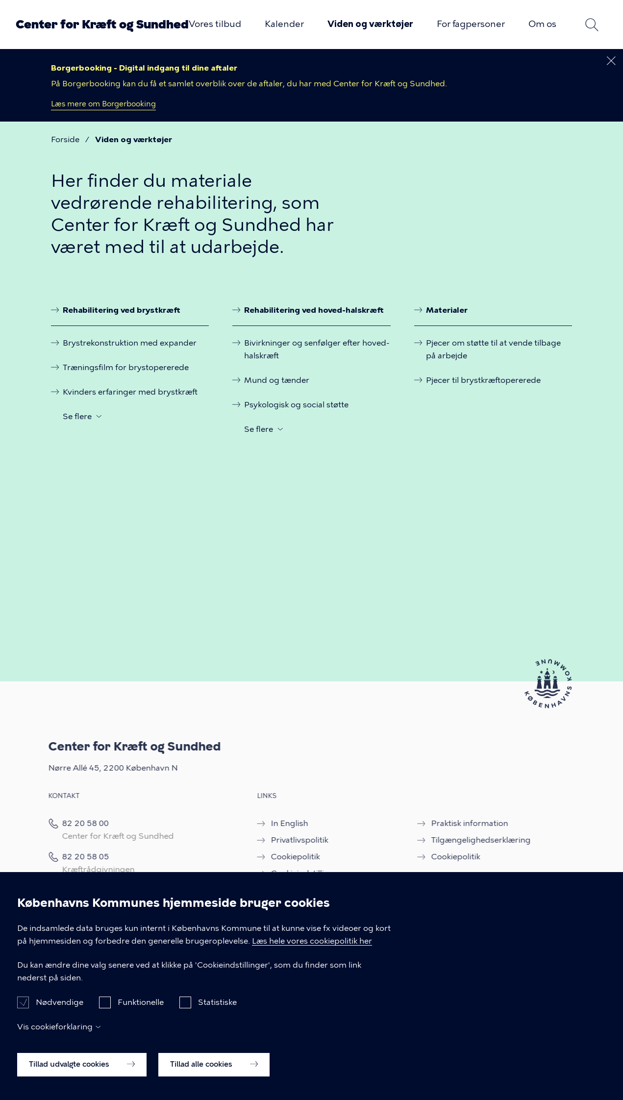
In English (278, 823)
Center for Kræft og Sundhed (102, 24)
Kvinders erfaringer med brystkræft (130, 391)
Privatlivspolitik (288, 840)
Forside (65, 139)
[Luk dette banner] (611, 61)
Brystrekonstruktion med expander (130, 342)
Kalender (284, 24)
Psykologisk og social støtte (296, 403)
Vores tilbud (215, 24)
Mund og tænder (276, 379)
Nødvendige (59, 1012)
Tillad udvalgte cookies (82, 1074)
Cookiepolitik (283, 856)
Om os (542, 24)
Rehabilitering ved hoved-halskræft (314, 309)
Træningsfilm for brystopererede (126, 367)
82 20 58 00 (74, 823)
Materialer (447, 309)
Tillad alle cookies (214, 1074)
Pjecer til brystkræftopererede (483, 379)
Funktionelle (141, 1012)
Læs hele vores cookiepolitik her (312, 950)
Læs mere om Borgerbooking (103, 104)
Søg (591, 24)
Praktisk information (458, 823)
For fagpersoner (471, 24)
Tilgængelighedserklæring (469, 840)
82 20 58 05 (74, 856)
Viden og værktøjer (370, 24)
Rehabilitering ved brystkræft (121, 309)
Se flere (77, 415)
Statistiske (217, 1012)
